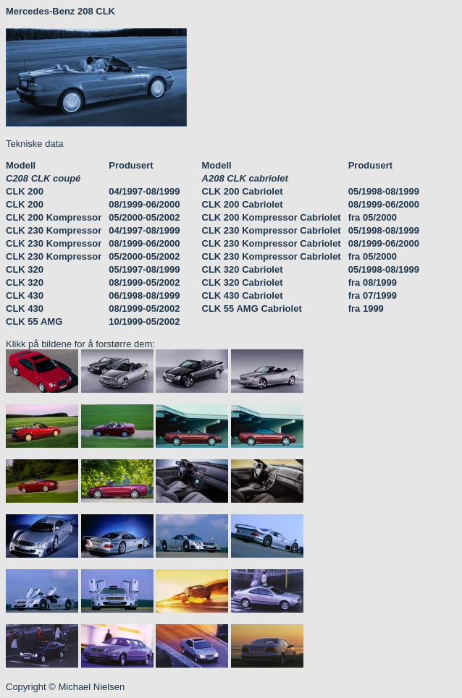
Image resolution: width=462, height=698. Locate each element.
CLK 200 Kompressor (53, 217)
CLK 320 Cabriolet (242, 269)
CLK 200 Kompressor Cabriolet (271, 217)
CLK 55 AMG (34, 321)
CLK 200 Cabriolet (242, 191)
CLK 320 (24, 269)
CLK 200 (24, 191)
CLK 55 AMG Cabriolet (252, 308)
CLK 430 (24, 295)
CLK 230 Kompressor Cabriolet (271, 230)
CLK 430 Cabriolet (242, 295)
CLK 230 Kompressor (53, 230)
